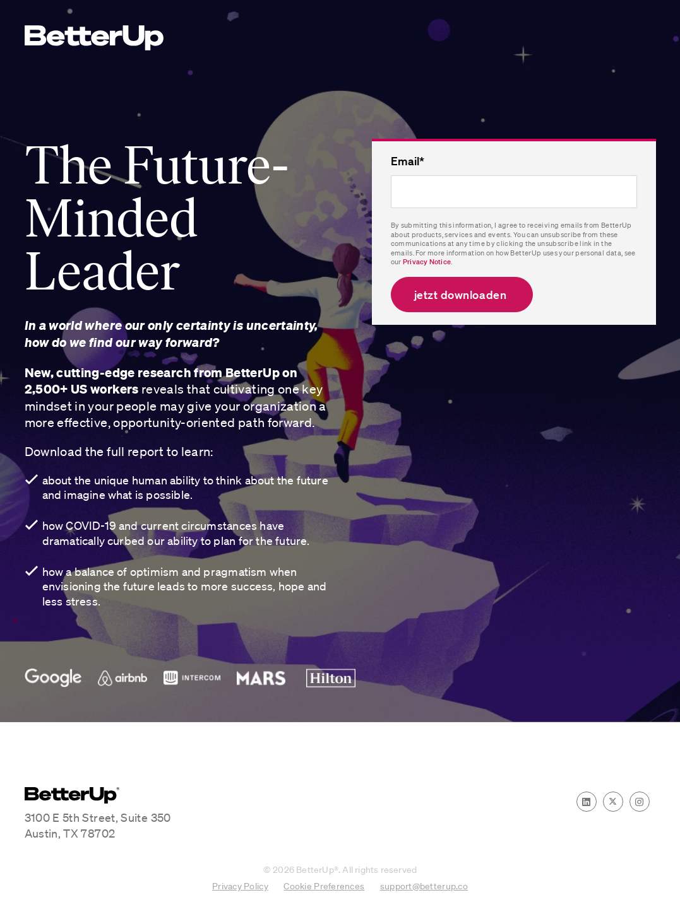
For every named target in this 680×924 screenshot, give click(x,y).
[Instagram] (639, 802)
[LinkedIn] (586, 802)
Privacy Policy (240, 885)
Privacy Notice (427, 261)
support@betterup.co (424, 885)
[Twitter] (613, 802)
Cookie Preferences (323, 885)
